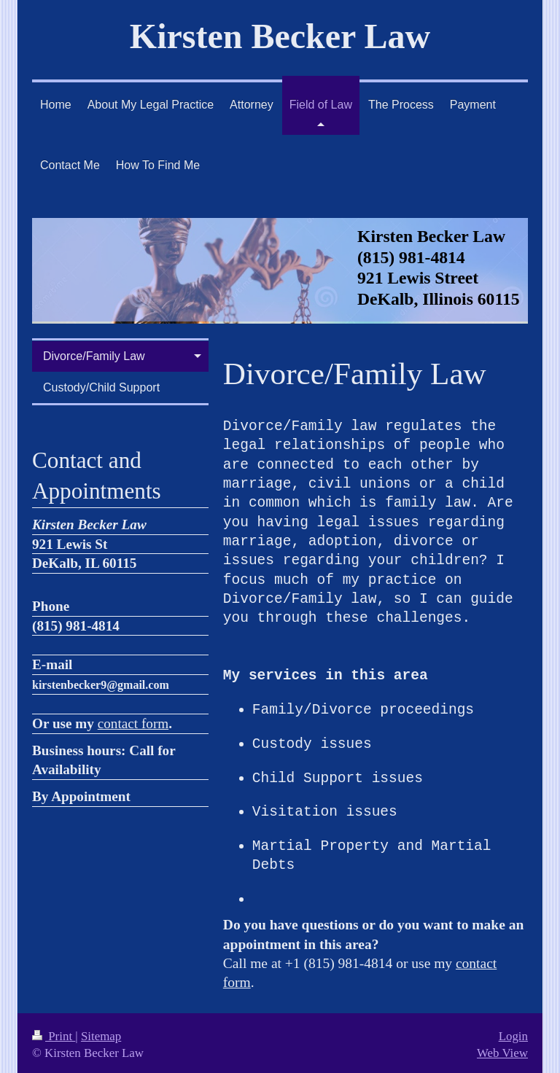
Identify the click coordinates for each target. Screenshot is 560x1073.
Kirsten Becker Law (280, 36)
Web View (502, 1049)
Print (53, 1032)
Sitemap (101, 1032)
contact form (133, 723)
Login (513, 1032)
